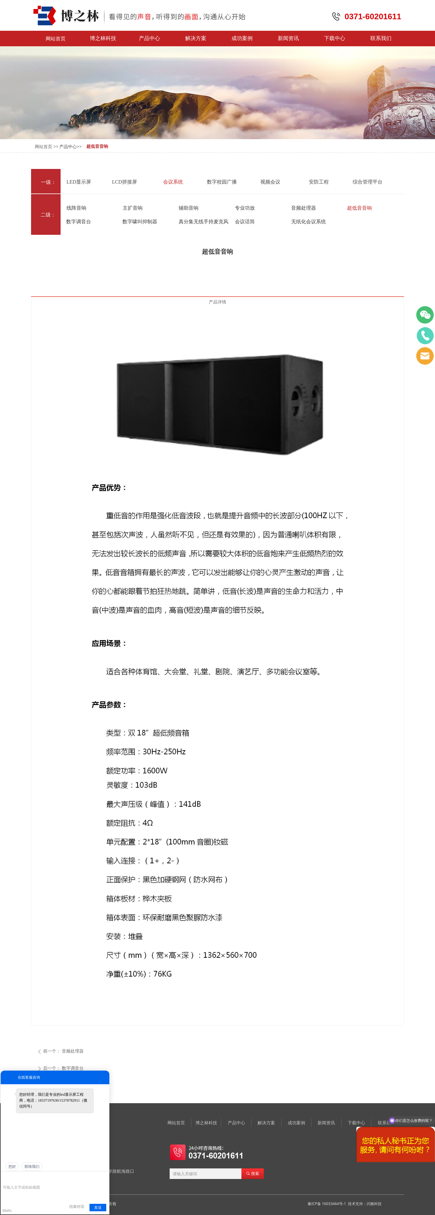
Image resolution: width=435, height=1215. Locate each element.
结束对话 (76, 1206)
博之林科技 (103, 38)
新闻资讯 (288, 38)
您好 (12, 1166)
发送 (98, 1207)
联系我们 (381, 38)
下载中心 (334, 38)
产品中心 (149, 38)
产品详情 (217, 302)
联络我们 (32, 1166)
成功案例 (242, 38)
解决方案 (195, 38)
